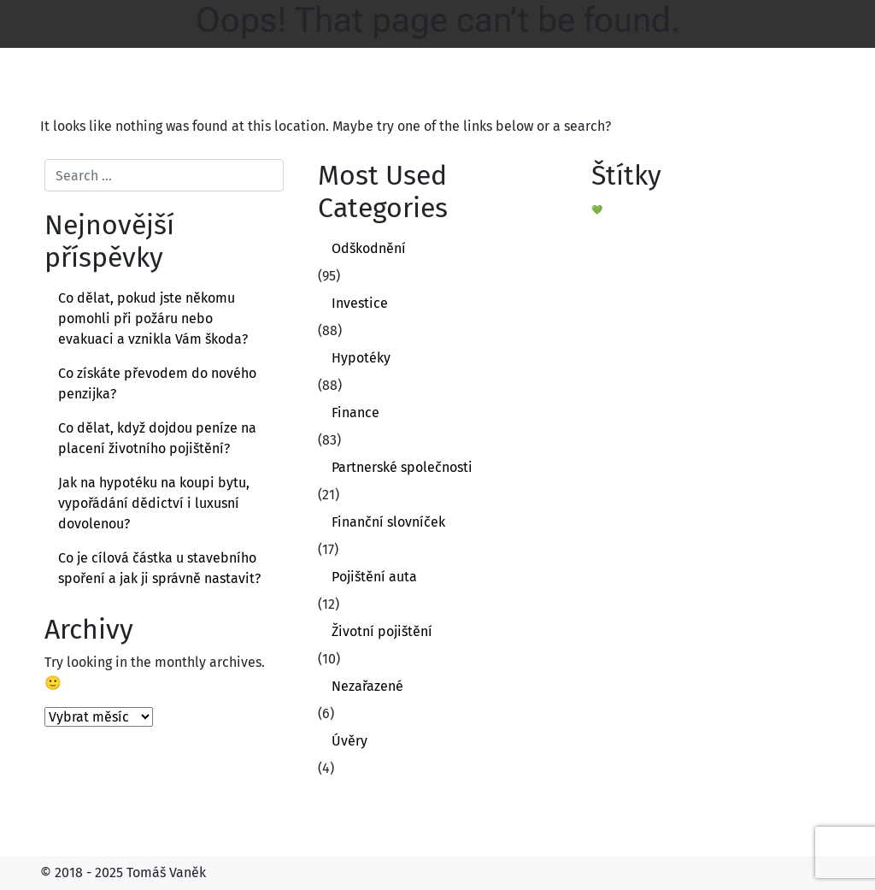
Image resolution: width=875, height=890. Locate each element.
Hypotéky (361, 358)
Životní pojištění (382, 631)
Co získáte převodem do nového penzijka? (157, 383)
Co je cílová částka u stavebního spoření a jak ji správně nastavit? (159, 568)
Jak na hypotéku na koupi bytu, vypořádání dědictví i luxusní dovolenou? (154, 503)
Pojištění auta (374, 577)
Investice (360, 303)
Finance (355, 412)
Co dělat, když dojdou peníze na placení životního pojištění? (157, 438)
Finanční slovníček (388, 522)
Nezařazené (367, 686)
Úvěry (349, 741)
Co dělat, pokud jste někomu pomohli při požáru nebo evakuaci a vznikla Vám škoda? (153, 318)
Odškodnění (369, 248)
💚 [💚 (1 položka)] (596, 209)
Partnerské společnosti (402, 467)
